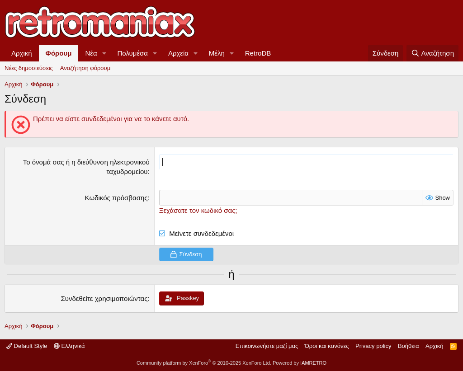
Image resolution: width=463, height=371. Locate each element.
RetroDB (258, 53)
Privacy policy (373, 346)
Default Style (26, 346)
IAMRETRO (313, 363)
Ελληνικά (69, 346)
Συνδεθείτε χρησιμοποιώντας (104, 298)
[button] (104, 53)
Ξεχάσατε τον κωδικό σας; (198, 210)
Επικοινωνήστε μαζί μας (267, 346)
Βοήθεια (408, 346)
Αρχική (21, 53)
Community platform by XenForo (204, 363)
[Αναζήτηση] (432, 53)
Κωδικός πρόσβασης (116, 198)
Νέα (91, 53)
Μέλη (217, 53)
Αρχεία (178, 53)
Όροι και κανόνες (327, 346)
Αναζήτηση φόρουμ (85, 68)
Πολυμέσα (133, 53)
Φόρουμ (59, 53)
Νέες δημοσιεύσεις (29, 68)
